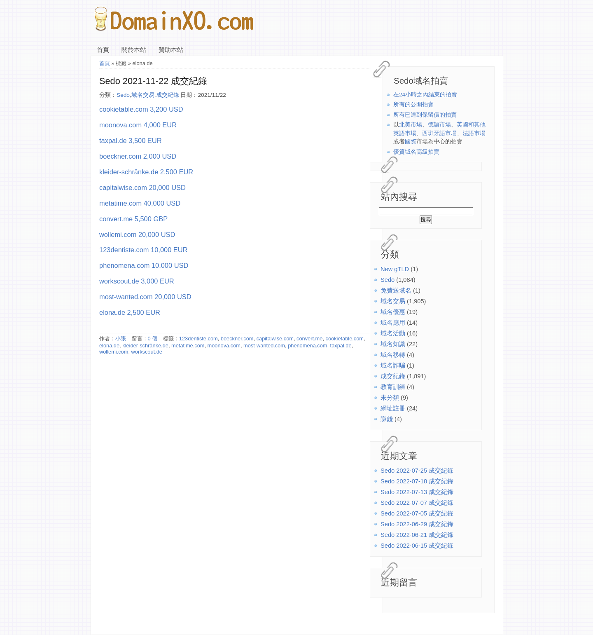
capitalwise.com (275, 338)
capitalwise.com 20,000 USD (142, 187)
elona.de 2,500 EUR (129, 312)
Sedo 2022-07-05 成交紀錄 (417, 513)
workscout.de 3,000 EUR (136, 281)
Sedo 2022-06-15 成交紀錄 (417, 545)
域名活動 (393, 333)
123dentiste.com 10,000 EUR (143, 249)
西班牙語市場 (439, 133)
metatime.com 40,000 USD (139, 203)
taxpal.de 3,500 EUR (130, 140)
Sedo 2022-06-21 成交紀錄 (417, 535)
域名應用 (393, 322)
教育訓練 (393, 387)
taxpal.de (341, 345)
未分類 (390, 397)
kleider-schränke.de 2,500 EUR (146, 172)
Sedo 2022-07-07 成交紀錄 (417, 502)
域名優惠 (393, 312)
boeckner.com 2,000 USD (137, 156)
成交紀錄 (393, 376)
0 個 (153, 338)
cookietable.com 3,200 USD (141, 109)
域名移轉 (393, 354)
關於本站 (133, 50)
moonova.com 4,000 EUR (138, 125)
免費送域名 (396, 290)
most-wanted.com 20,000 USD (145, 296)
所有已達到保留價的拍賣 (425, 115)
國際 (410, 141)
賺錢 (387, 419)
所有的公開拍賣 (413, 104)
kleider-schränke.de (145, 345)
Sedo (388, 279)
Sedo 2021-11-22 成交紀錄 (153, 81)
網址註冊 (393, 408)
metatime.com (187, 345)
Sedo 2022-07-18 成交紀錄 (417, 481)
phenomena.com (307, 345)
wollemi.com (113, 352)
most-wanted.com (264, 345)
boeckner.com (237, 338)
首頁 (103, 50)
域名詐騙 (393, 365)
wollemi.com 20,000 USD (137, 234)
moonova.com (224, 345)
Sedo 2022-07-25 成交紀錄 (417, 470)
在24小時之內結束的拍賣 (425, 94)
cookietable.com (345, 338)
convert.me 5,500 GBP (133, 219)
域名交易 (393, 301)
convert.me (309, 338)
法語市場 (474, 133)
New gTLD (395, 269)
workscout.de (146, 352)
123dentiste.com (198, 338)
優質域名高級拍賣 (416, 152)
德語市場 (439, 125)
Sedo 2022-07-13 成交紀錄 (417, 492)
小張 (120, 338)
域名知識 (393, 344)
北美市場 (410, 125)
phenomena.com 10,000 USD (143, 265)
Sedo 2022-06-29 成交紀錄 (417, 524)
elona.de (109, 345)
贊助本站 (171, 50)
